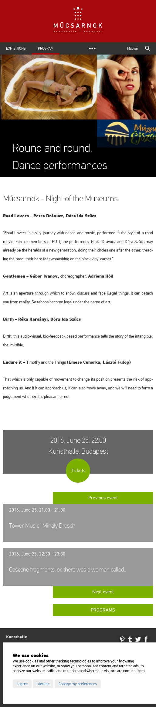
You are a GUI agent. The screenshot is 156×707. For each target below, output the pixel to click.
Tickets (78, 471)
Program (45, 48)
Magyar (132, 48)
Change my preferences (78, 684)
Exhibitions (16, 48)
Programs (103, 610)
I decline (42, 684)
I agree (22, 684)
